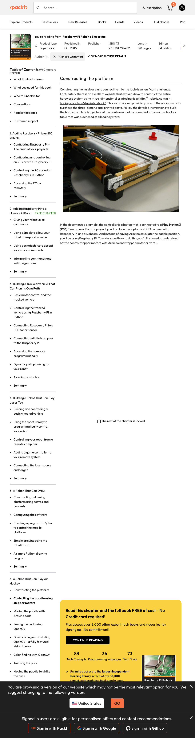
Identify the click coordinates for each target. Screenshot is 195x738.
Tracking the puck (25, 663)
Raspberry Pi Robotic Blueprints (83, 36)
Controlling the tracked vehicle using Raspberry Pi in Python (33, 312)
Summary (20, 196)
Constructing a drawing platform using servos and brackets (31, 501)
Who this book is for (27, 96)
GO (117, 703)
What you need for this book (32, 87)
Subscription (152, 8)
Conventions (22, 104)
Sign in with (49, 728)
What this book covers (29, 79)
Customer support (26, 121)
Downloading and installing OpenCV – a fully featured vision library (32, 641)
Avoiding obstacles (26, 377)
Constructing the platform (31, 590)
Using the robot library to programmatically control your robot (31, 426)
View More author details (107, 56)
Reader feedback (25, 112)
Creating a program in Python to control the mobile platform (34, 527)
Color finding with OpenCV (32, 654)
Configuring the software (30, 515)
